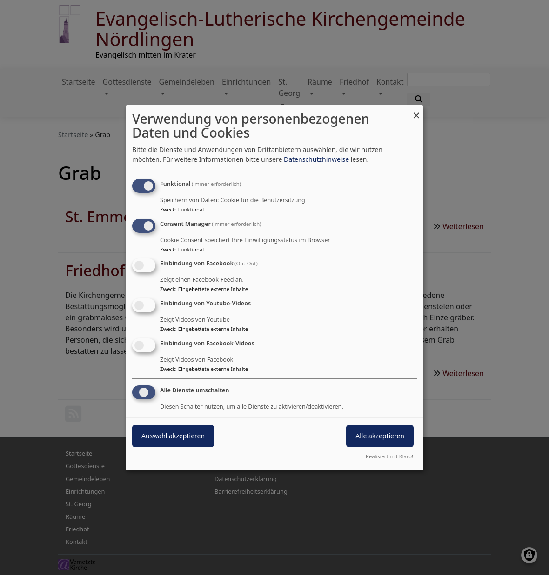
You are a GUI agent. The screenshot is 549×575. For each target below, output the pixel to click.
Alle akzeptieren (379, 435)
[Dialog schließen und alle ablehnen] (416, 110)
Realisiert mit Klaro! (389, 456)
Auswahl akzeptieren (173, 435)
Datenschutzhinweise (316, 159)
